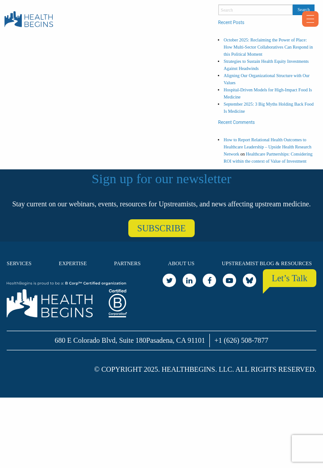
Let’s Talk (289, 278)
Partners (127, 263)
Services (19, 263)
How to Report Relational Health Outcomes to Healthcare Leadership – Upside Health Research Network (267, 146)
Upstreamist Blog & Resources (267, 263)
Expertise (73, 263)
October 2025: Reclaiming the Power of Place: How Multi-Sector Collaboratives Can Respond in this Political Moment (268, 47)
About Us (181, 263)
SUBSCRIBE (161, 228)
